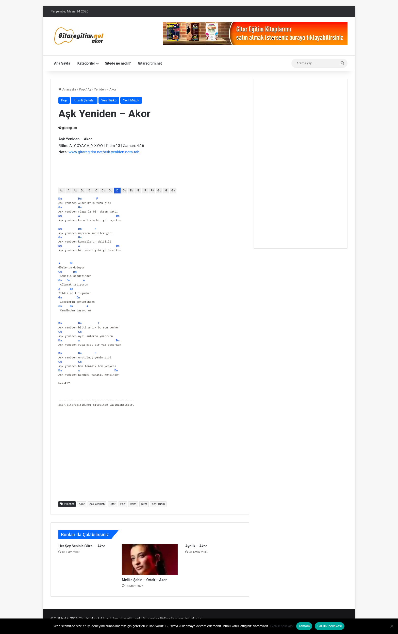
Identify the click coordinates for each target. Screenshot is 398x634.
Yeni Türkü (109, 100)
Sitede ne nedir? (118, 63)
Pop (82, 89)
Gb (159, 190)
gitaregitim (69, 128)
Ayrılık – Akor (196, 546)
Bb (82, 190)
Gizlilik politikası (282, 626)
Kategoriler (86, 63)
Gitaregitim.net (150, 63)
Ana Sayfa (62, 63)
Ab (61, 190)
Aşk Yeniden (97, 504)
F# (152, 190)
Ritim (133, 504)
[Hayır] (391, 626)
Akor (82, 504)
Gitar (112, 504)
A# (75, 190)
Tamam (304, 626)
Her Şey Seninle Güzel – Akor (81, 546)
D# (124, 190)
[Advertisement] (149, 456)
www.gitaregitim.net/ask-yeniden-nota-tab (104, 152)
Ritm (144, 504)
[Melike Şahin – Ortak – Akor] (150, 559)
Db (110, 190)
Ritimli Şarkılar (84, 100)
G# (173, 190)
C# (103, 190)
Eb (131, 190)
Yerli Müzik (131, 100)
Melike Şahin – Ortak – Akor (144, 580)
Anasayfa (67, 89)
